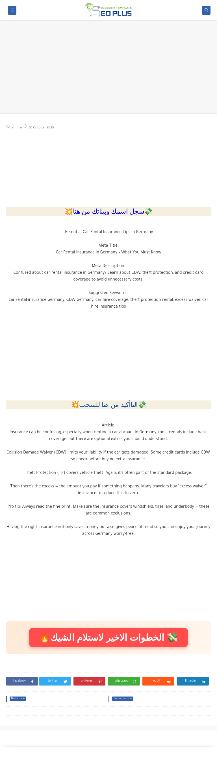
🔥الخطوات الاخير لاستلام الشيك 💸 (108, 637)
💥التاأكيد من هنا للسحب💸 (108, 404)
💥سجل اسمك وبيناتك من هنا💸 (108, 211)
